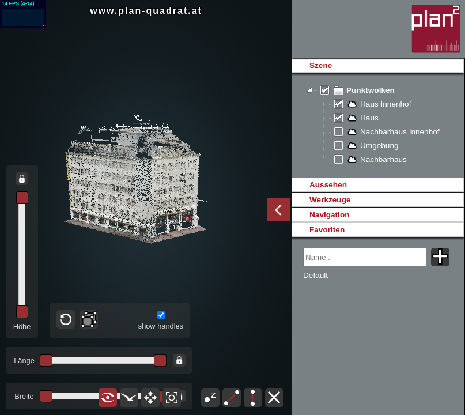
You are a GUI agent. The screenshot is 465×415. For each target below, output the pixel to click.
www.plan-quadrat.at (146, 11)
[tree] (377, 125)
